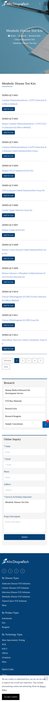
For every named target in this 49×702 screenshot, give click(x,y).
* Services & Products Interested (17, 497)
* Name (7, 446)
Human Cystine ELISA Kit (13, 230)
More (4, 605)
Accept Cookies (10, 697)
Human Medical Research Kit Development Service (17, 391)
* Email (7, 459)
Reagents (6, 627)
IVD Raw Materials (13, 401)
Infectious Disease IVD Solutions (16, 592)
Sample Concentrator (14, 424)
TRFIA (5, 653)
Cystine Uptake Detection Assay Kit (17, 210)
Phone (6, 472)
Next (6, 367)
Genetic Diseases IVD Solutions (15, 588)
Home (13, 36)
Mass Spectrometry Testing (13, 640)
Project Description (12, 516)
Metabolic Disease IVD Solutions (16, 596)
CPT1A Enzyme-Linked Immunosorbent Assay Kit (23, 190)
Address (7, 484)
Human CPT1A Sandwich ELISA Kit (17, 171)
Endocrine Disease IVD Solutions (16, 583)
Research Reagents (13, 416)
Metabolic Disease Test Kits (25, 43)
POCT (4, 649)
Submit (24, 537)
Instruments (7, 618)
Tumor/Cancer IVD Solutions (14, 601)
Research (22, 36)
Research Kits (34, 36)
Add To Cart (8, 109)
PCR (4, 644)
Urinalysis (6, 657)
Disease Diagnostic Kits (25, 39)
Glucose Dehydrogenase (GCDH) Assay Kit (20, 320)
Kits (3, 623)
